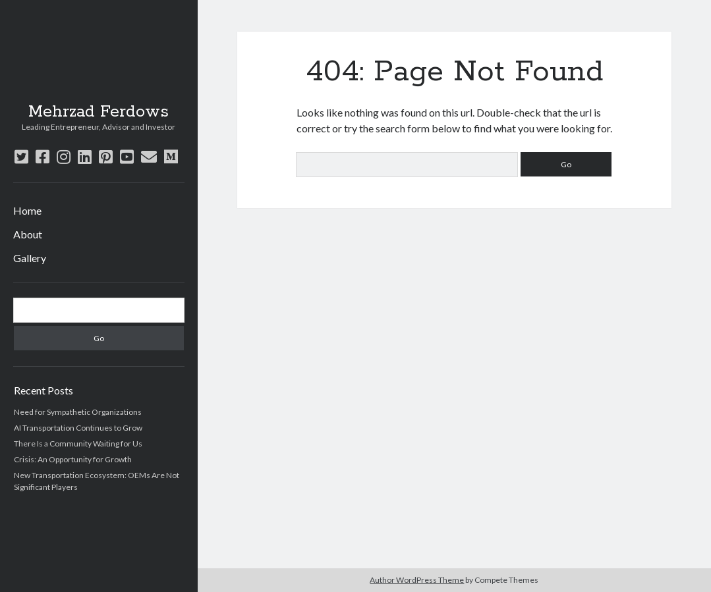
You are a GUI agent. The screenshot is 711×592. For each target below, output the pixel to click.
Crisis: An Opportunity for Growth (73, 459)
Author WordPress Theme (417, 580)
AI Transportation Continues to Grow (78, 428)
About (27, 234)
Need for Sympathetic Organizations (78, 412)
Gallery (29, 258)
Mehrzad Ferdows (98, 111)
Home (27, 210)
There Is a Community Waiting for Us (78, 443)
